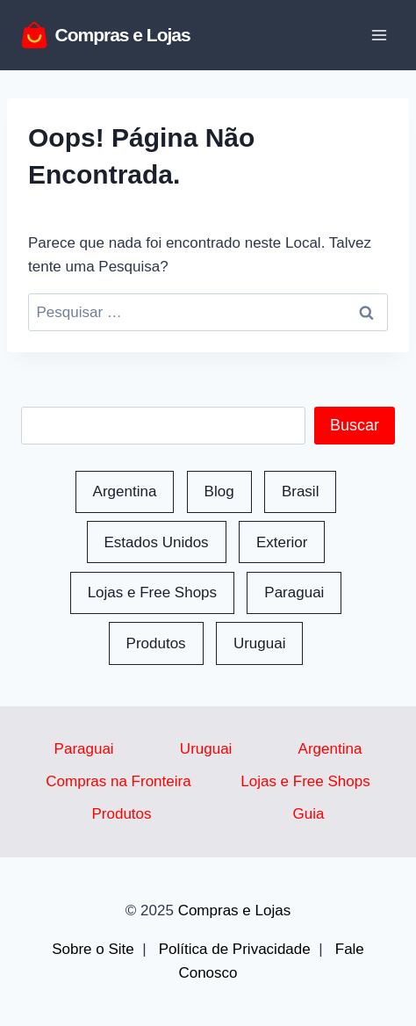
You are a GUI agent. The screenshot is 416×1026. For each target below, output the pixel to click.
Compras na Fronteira (118, 781)
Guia (309, 814)
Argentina (330, 749)
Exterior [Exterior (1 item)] (282, 542)
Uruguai (206, 749)
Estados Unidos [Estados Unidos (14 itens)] (156, 542)
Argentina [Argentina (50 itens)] (125, 491)
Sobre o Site (93, 949)
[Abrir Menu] (378, 34)
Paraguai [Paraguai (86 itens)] (294, 592)
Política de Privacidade (235, 949)
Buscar (354, 425)
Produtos (122, 814)
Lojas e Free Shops (304, 781)
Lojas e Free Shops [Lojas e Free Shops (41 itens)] (152, 592)
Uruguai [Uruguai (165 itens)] (259, 643)
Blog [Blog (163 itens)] (219, 491)
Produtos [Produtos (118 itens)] (156, 643)
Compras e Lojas (234, 910)
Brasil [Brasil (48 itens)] (300, 491)
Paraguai (84, 749)
